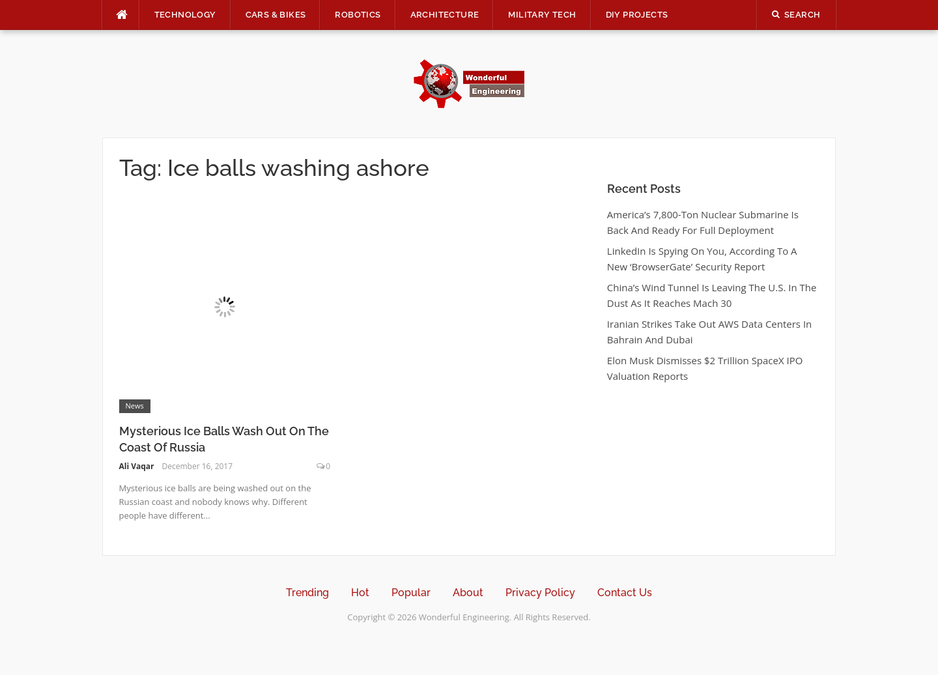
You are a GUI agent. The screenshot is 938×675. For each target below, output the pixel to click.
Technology (185, 15)
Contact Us (624, 592)
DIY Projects (637, 15)
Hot (360, 592)
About (468, 592)
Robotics (357, 15)
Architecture (444, 15)
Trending (307, 592)
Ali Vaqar (136, 466)
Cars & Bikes (276, 15)
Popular (411, 592)
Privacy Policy (540, 592)
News (135, 405)
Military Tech (542, 15)
